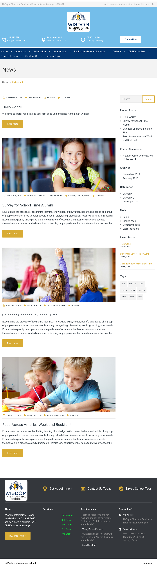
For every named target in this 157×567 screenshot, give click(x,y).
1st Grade (67, 520)
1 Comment (66, 98)
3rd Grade (67, 529)
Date (58, 305)
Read (62, 415)
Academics (59, 51)
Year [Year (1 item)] (140, 297)
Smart (87, 196)
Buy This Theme (17, 535)
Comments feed (131, 224)
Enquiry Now (53, 56)
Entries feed (129, 221)
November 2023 (131, 174)
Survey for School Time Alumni (27, 205)
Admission (39, 51)
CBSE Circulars (136, 51)
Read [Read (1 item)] (133, 290)
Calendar (51, 305)
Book (49, 415)
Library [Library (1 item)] (124, 290)
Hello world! (12, 107)
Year (63, 305)
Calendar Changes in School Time (30, 315)
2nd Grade (67, 524)
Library (55, 415)
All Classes (67, 515)
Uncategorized (34, 98)
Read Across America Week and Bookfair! (36, 425)
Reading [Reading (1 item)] (142, 290)
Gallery (117, 51)
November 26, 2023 (14, 98)
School (79, 196)
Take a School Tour (138, 488)
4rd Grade (67, 533)
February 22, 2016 (13, 415)
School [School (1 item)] (124, 297)
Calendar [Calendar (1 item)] (132, 284)
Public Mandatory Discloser (89, 51)
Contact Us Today (99, 488)
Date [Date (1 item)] (141, 284)
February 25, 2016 (13, 196)
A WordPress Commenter (136, 155)
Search (148, 99)
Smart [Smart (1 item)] (132, 297)
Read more (12, 123)
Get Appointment (60, 488)
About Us (20, 51)
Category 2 (43, 196)
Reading (72, 196)
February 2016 (130, 178)
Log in (126, 217)
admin (52, 98)
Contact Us (31, 56)
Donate (131, 39)
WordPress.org (131, 228)
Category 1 (32, 196)
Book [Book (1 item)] (123, 284)
